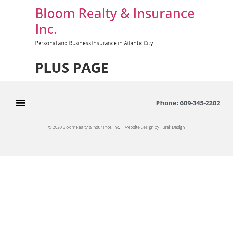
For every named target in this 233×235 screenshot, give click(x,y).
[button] (20, 103)
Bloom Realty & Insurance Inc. (115, 21)
